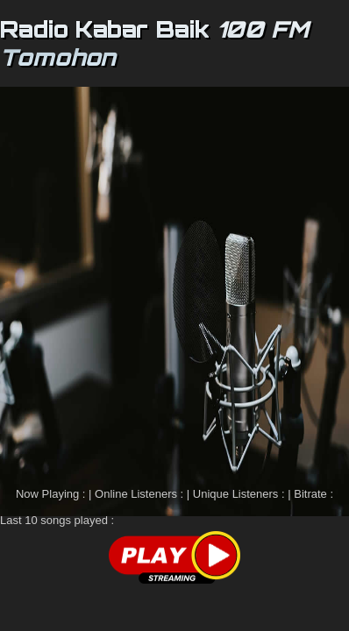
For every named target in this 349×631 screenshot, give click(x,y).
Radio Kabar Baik (105, 29)
